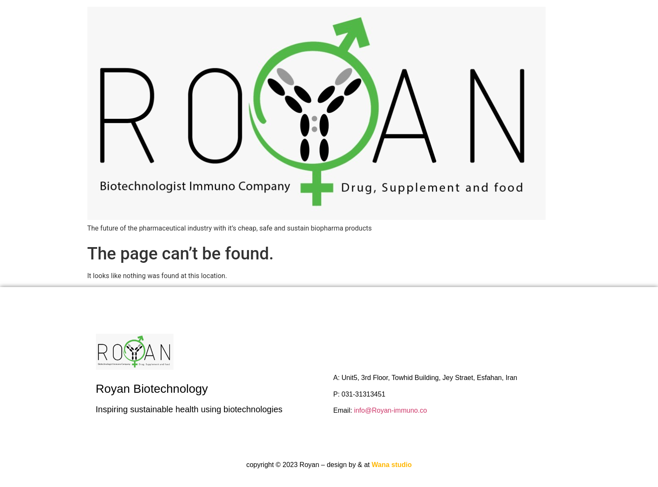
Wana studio (392, 464)
